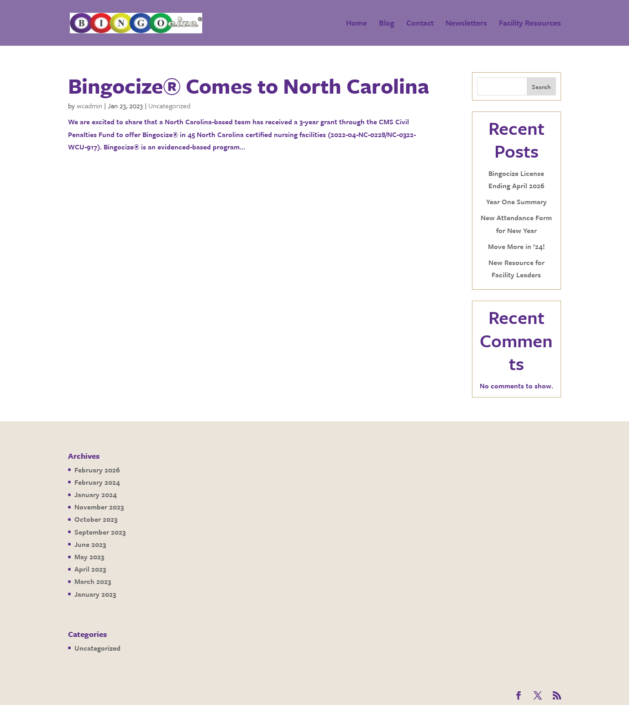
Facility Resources (530, 24)
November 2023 (99, 507)
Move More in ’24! (516, 246)
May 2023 (89, 556)
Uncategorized (169, 106)
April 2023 (90, 569)
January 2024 (95, 494)
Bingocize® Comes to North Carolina (248, 85)
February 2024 (97, 482)
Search (541, 86)
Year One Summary (516, 201)
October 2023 (95, 519)
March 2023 (92, 581)
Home (356, 24)
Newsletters (466, 24)
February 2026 (97, 470)
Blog (386, 24)
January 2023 (95, 594)
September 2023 (100, 532)
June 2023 (90, 544)
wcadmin (89, 106)
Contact (420, 24)
